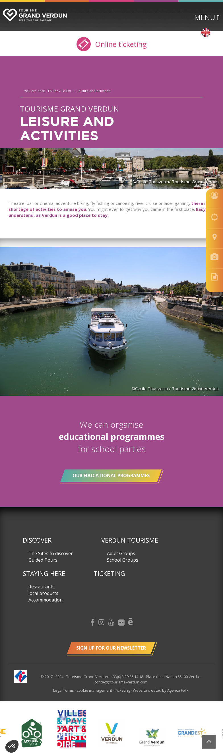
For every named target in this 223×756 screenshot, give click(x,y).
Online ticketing (112, 44)
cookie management (95, 690)
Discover (37, 540)
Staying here (44, 573)
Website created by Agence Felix (161, 690)
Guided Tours (42, 560)
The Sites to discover (50, 553)
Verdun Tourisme (129, 540)
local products (43, 593)
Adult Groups (121, 553)
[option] (111, 733)
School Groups (122, 560)
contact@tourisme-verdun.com (120, 682)
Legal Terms (64, 690)
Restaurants (41, 587)
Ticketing (109, 573)
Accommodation (45, 600)
